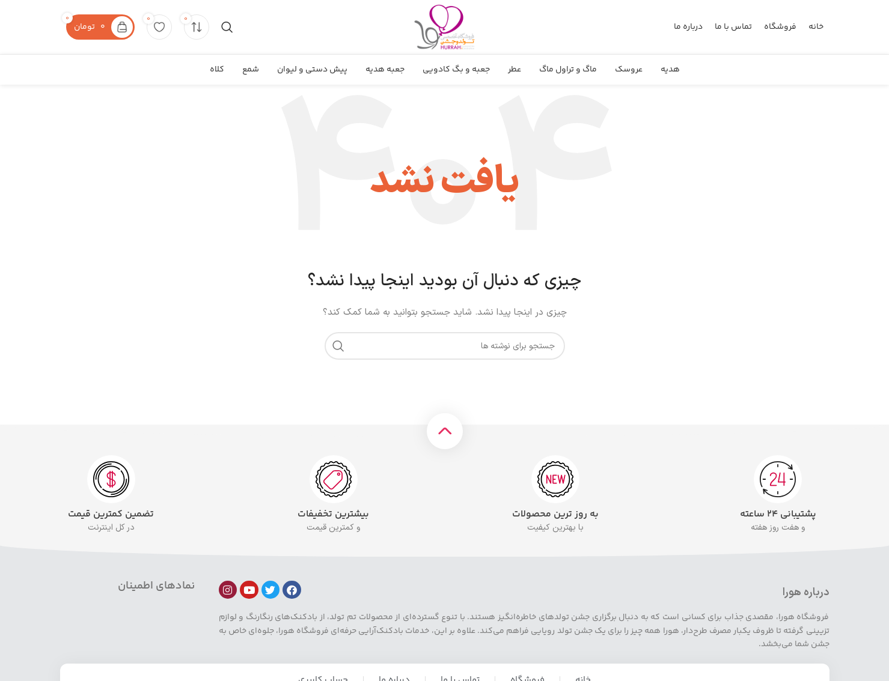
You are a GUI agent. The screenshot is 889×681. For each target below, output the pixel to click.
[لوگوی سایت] (444, 26)
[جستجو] (227, 27)
